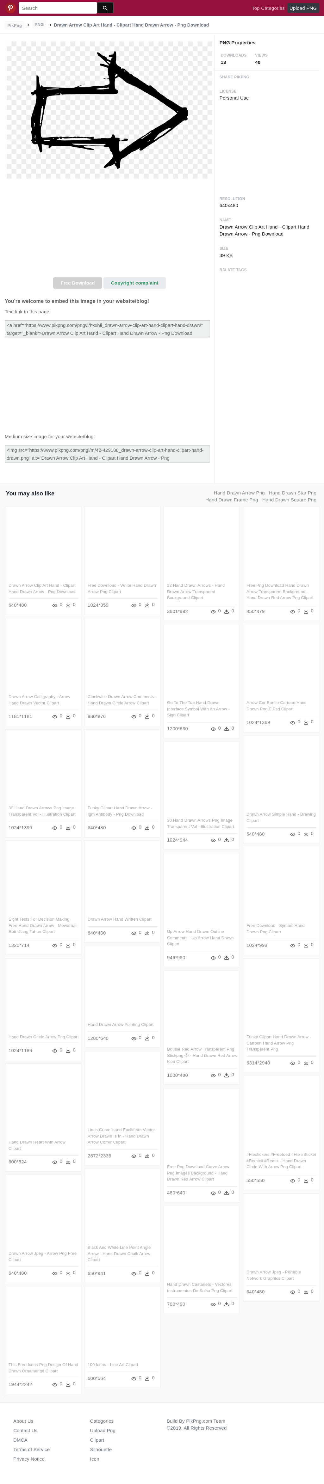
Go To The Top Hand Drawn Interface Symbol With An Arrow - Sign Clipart (198, 708)
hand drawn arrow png (239, 492)
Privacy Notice (29, 1459)
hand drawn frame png (231, 499)
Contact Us (25, 1430)
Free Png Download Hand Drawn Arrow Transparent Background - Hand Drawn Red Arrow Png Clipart (280, 591)
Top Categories (268, 8)
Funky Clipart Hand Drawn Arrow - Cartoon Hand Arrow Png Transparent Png (278, 1043)
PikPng (15, 25)
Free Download (78, 282)
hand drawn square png (289, 499)
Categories (102, 1421)
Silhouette (101, 1449)
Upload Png (103, 1430)
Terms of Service (31, 1449)
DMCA (20, 1440)
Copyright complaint (135, 282)
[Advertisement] (110, 230)
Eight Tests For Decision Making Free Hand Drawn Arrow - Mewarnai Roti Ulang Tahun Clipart (43, 925)
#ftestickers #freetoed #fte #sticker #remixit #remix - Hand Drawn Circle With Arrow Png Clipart (281, 1160)
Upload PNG (303, 8)
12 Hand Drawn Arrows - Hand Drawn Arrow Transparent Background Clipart (196, 591)
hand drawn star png (292, 492)
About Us (23, 1421)
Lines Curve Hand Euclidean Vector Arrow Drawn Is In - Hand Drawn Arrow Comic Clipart (121, 1135)
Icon (94, 1459)
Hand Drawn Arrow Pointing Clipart (120, 1024)
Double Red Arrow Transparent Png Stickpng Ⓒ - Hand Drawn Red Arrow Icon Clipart (202, 1055)
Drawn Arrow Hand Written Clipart (120, 919)
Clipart (97, 1440)
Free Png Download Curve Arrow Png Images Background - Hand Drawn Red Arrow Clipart (198, 1172)
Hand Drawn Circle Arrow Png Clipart (44, 1036)
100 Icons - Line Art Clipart (113, 1364)
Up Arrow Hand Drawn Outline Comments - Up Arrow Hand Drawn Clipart (200, 937)
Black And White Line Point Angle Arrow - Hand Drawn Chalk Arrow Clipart (119, 1253)
